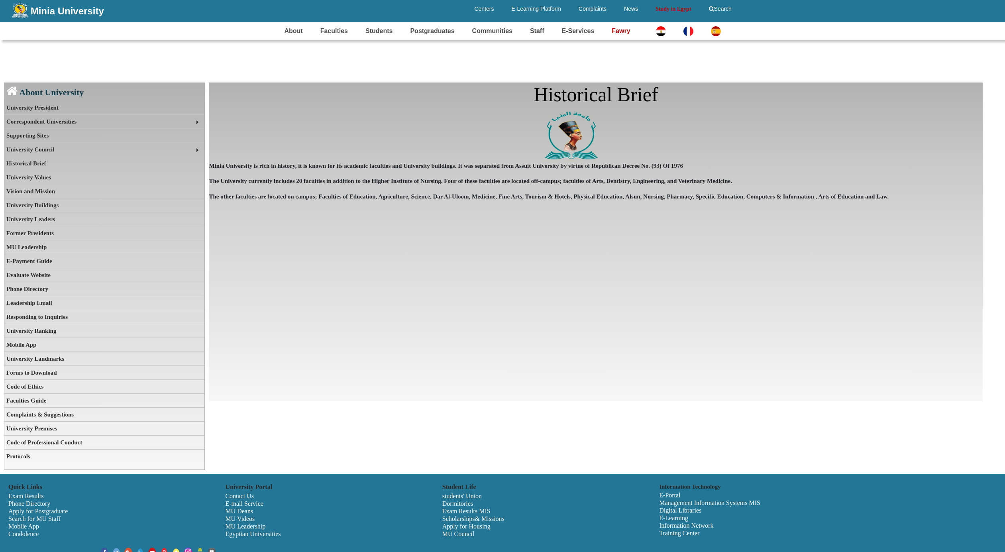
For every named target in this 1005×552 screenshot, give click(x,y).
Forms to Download (31, 372)
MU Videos (240, 518)
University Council (30, 149)
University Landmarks (35, 359)
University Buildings (32, 205)
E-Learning (673, 518)
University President (32, 107)
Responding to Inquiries (37, 317)
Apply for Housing (466, 526)
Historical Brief (26, 163)
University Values (28, 177)
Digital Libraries (680, 510)
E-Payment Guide (29, 261)
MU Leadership (26, 247)
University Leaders (30, 219)
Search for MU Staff (34, 518)
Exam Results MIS (466, 511)
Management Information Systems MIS (709, 502)
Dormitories (457, 503)
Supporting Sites (27, 135)
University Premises (31, 428)
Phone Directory (27, 289)
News (631, 9)
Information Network (686, 525)
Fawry (621, 31)
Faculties (334, 31)
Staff (537, 31)
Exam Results (25, 496)
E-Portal (669, 495)
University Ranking (31, 331)
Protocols (18, 456)
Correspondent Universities (41, 121)
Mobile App (21, 345)
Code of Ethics (24, 386)
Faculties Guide (26, 400)
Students (379, 31)
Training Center (679, 533)
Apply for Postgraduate (38, 511)
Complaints (593, 9)
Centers (484, 9)
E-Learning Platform (536, 9)
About (293, 31)
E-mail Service (244, 503)
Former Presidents (30, 233)
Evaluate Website (28, 275)
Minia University (67, 11)
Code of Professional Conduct (44, 442)
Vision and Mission (30, 191)
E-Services (577, 31)
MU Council (458, 533)
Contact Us (239, 496)
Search (720, 9)
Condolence (23, 533)
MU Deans (239, 511)
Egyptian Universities (253, 533)
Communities (492, 31)
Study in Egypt (673, 9)
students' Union (462, 496)
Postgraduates (432, 31)
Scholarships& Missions (473, 518)
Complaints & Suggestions (40, 414)
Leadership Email (29, 303)
